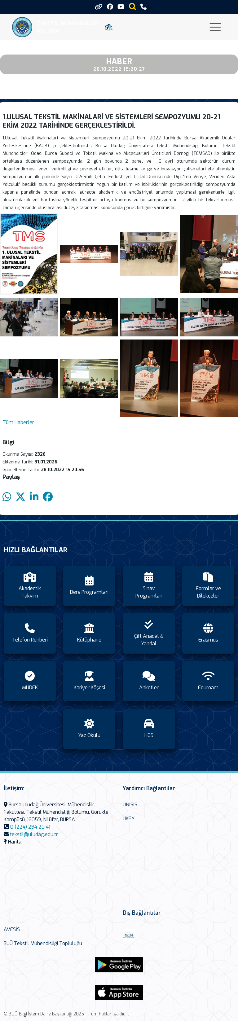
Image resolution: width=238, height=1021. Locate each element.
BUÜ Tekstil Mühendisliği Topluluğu (43, 943)
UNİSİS (130, 804)
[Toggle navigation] (215, 27)
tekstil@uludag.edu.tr (34, 834)
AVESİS (12, 929)
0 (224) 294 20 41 (30, 827)
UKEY (128, 818)
